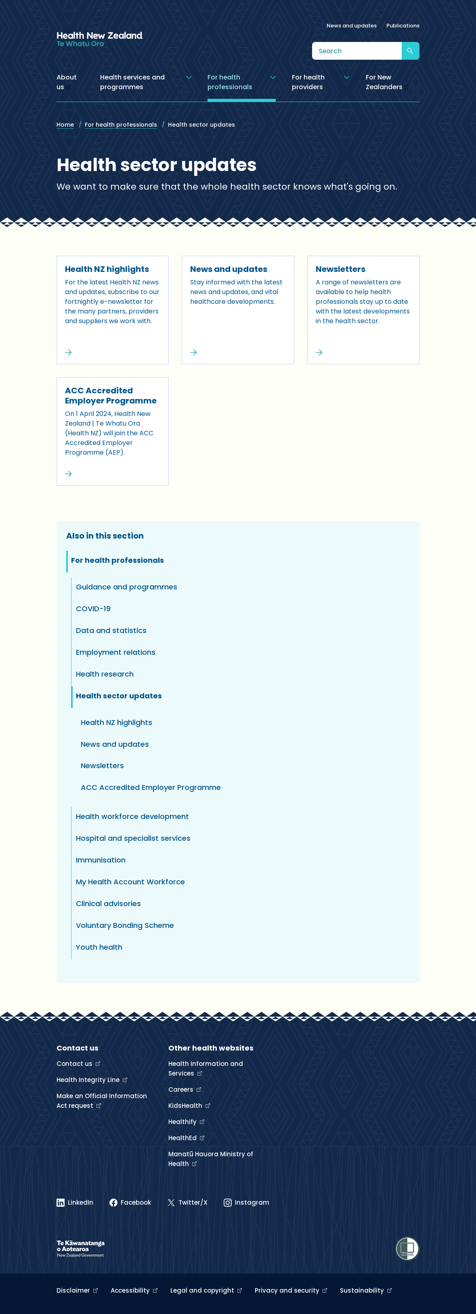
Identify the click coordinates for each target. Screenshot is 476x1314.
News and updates (352, 25)
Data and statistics (111, 630)
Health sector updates (119, 696)
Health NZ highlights (107, 269)
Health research (105, 674)
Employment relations (115, 652)
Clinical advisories (108, 903)
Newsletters (340, 269)
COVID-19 (93, 609)
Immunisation (101, 860)
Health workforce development (132, 816)
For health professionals (121, 125)
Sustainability (363, 1290)
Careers (181, 1089)
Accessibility (131, 1290)
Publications (402, 25)
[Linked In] (75, 1202)
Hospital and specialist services (133, 838)
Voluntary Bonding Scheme (125, 925)
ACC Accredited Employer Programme (111, 395)
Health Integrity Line (89, 1080)
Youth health (99, 947)
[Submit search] (410, 51)
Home (65, 125)
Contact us (75, 1063)
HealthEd (183, 1138)
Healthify (183, 1122)
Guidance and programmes (126, 587)
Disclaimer (74, 1290)
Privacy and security (288, 1290)
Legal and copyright (203, 1290)
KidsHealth (186, 1105)
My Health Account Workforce (130, 882)
